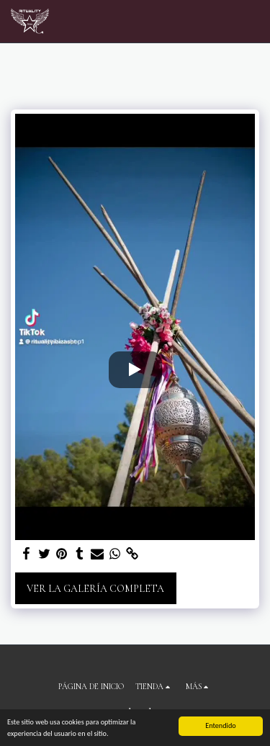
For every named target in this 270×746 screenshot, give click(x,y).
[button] (250, 21)
